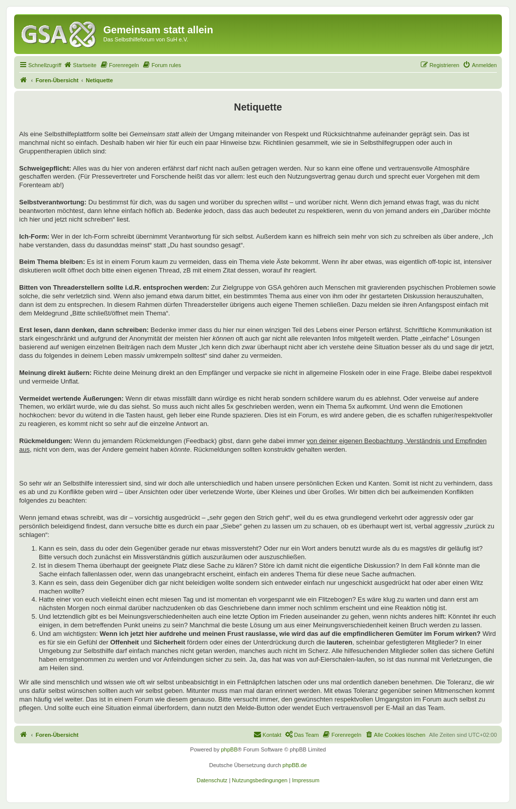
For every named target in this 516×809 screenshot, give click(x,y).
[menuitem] (80, 65)
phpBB (229, 749)
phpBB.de (295, 765)
